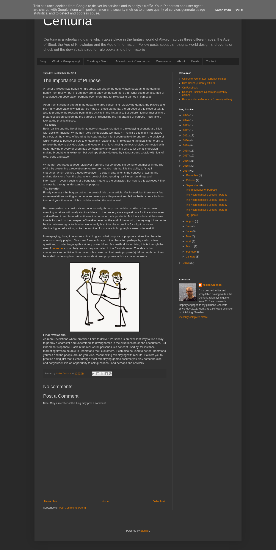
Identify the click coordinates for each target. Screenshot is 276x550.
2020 (186, 140)
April (189, 241)
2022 (186, 130)
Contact (211, 61)
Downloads (163, 61)
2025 (186, 115)
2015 (186, 165)
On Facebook (190, 87)
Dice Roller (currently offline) (198, 83)
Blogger (144, 530)
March (190, 246)
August (190, 221)
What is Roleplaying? (66, 61)
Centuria (67, 21)
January (191, 256)
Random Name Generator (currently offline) (207, 99)
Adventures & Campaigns (132, 61)
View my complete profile (193, 317)
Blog (43, 61)
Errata (195, 61)
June (189, 231)
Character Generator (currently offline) (204, 78)
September (192, 185)
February (191, 251)
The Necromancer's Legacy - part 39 (206, 194)
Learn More (223, 9)
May (189, 236)
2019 (186, 145)
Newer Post (51, 501)
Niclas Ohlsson (212, 284)
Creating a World (98, 61)
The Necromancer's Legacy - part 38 (206, 199)
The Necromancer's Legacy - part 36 (206, 209)
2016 (186, 160)
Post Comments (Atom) (72, 507)
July (188, 226)
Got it (239, 9)
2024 (186, 120)
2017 (186, 155)
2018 (186, 150)
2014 (186, 170)
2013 (186, 262)
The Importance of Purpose (201, 189)
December (192, 175)
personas (57, 248)
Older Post (159, 501)
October (191, 180)
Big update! (192, 215)
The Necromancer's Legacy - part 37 (206, 204)
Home (105, 501)
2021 (186, 135)
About (181, 61)
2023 (186, 125)
